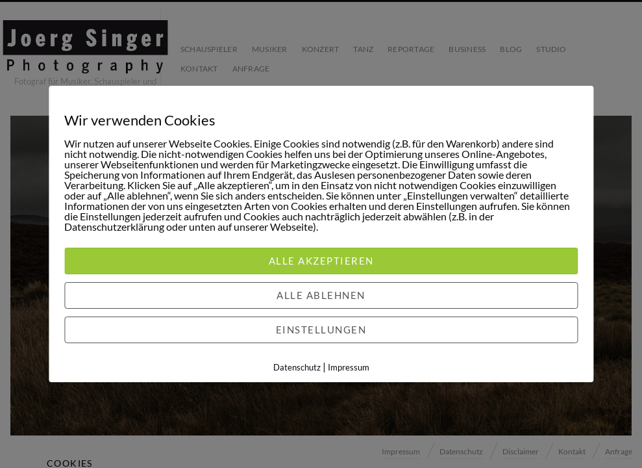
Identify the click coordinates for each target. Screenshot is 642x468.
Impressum (348, 367)
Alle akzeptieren (321, 260)
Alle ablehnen (321, 295)
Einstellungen (321, 329)
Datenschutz (297, 367)
